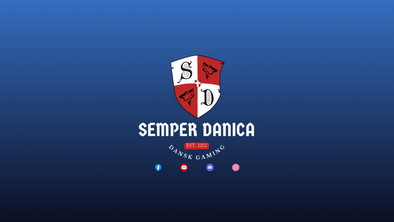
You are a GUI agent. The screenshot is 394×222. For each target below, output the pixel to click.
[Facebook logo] (158, 167)
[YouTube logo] (184, 167)
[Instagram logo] (235, 167)
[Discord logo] (210, 167)
